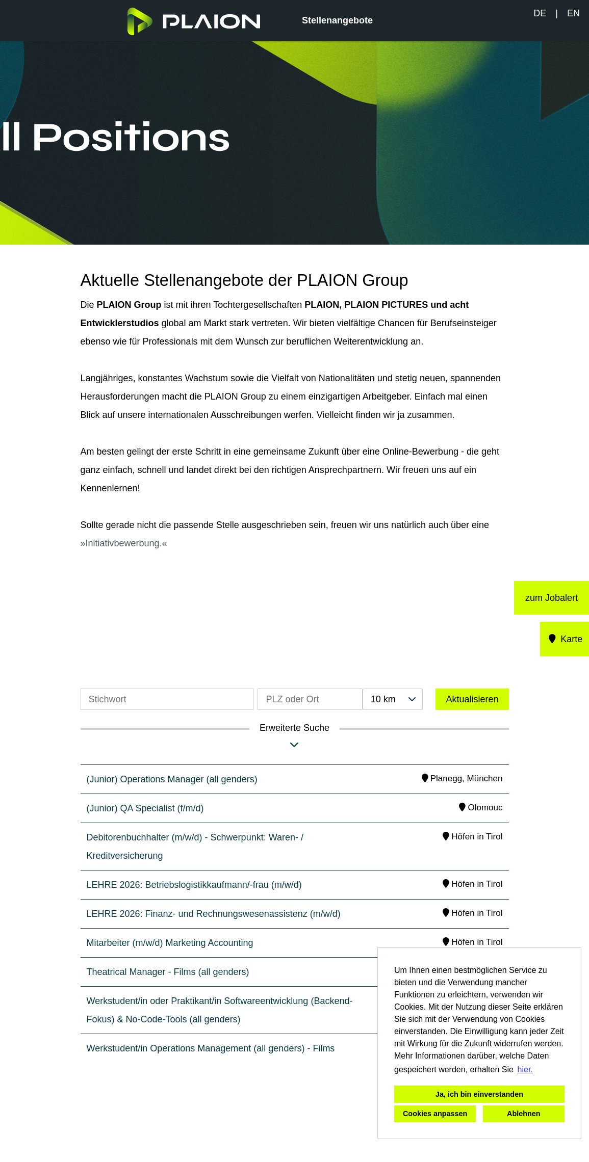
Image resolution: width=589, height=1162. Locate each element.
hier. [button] (525, 1069)
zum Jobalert (551, 598)
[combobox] (393, 699)
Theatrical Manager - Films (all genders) (168, 972)
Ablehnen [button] (524, 1114)
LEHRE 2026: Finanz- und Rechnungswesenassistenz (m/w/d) (214, 914)
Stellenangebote (337, 20)
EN (573, 13)
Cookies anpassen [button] (435, 1114)
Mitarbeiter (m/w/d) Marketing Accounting (170, 943)
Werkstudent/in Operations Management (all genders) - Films (211, 1048)
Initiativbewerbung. (124, 543)
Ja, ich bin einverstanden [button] (479, 1094)
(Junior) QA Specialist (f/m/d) (145, 808)
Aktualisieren (472, 699)
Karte (565, 639)
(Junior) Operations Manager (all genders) (172, 779)
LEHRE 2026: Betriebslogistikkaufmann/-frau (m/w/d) (194, 885)
